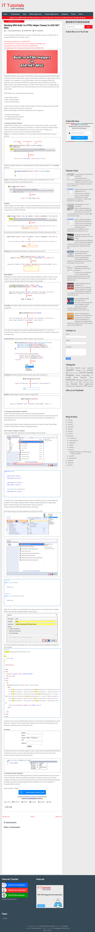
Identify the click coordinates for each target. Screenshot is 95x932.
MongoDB (86, 380)
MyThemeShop (36, 928)
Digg (49, 802)
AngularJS (90, 368)
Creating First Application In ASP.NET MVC (17, 41)
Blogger (65, 926)
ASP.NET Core (80, 370)
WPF (85, 386)
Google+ (33, 802)
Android (77, 368)
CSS (92, 375)
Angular (83, 368)
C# (80, 372)
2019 (69, 429)
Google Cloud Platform (76, 377)
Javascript (79, 380)
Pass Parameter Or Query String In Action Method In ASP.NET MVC (24, 44)
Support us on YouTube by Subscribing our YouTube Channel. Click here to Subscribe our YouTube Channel (47, 17)
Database (65, 14)
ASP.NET (70, 370)
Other (81, 14)
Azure (71, 373)
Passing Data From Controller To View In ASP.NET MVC (21, 46)
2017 (69, 433)
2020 (69, 427)
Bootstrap (75, 373)
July (70, 445)
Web (25, 14)
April (71, 456)
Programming (16, 14)
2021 (69, 424)
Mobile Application (35, 14)
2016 (69, 436)
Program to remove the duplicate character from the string (84, 236)
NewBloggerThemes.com (62, 928)
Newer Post (6, 817)
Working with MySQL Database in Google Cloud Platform (82, 268)
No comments (39, 30)
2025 (69, 420)
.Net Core (69, 368)
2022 (69, 422)
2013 (69, 465)
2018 (69, 431)
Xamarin (90, 386)
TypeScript (86, 382)
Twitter (25, 802)
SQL (80, 382)
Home (5, 14)
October (72, 438)
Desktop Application (52, 14)
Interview (70, 379)
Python (91, 380)
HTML (91, 377)
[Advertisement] (59, 6)
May (70, 449)
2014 (69, 463)
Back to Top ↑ (47, 930)
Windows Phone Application (74, 386)
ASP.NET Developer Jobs (9, 899)
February (72, 458)
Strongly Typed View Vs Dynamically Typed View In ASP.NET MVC (24, 48)
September (73, 440)
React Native (69, 382)
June (70, 447)
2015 (69, 460)
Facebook (16, 802)
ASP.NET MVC (28, 30)
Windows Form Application (82, 384)
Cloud (73, 14)
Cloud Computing (83, 375)
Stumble (41, 802)
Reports (76, 382)
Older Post (58, 817)
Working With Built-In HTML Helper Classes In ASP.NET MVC (31, 26)
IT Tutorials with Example (47, 926)
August (71, 443)
